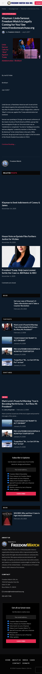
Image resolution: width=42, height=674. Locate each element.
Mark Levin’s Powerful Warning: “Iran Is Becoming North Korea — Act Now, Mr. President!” (26, 327)
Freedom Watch (14, 32)
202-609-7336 (6, 596)
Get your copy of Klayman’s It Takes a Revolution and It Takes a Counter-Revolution (26, 303)
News (5, 397)
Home (7, 660)
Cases (32, 660)
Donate (26, 663)
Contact (16, 663)
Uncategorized (9, 14)
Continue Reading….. (9, 144)
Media (25, 660)
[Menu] (3, 3)
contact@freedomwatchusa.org (14, 591)
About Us (16, 660)
